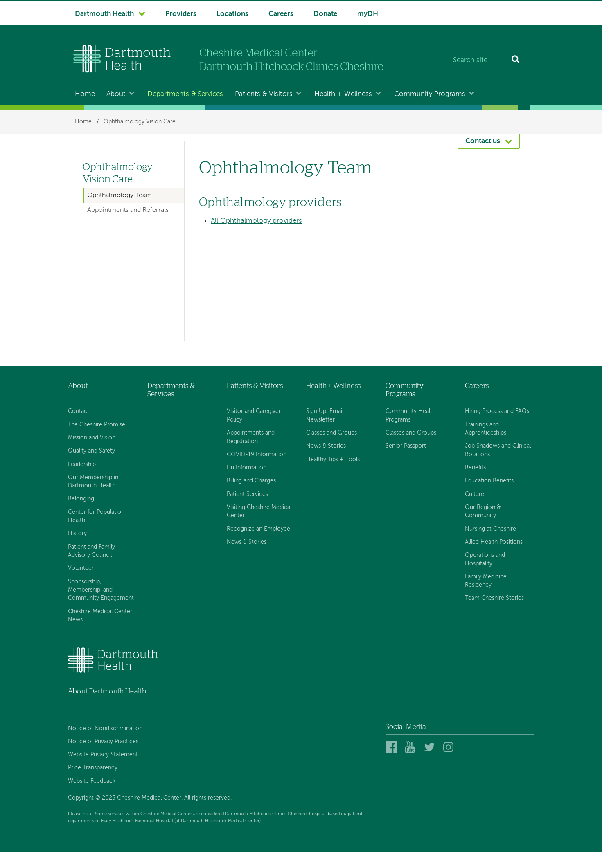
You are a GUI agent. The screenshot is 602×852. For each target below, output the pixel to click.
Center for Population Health (96, 516)
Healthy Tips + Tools (333, 459)
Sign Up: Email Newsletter (324, 415)
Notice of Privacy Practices (103, 741)
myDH (367, 14)
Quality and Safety (91, 451)
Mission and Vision (91, 438)
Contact (78, 411)
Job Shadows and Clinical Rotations (498, 450)
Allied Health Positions (494, 542)
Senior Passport (406, 446)
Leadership (82, 464)
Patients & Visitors (264, 94)
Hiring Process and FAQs (497, 411)
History (77, 533)
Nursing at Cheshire (490, 529)
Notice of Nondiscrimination (105, 728)
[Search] (515, 60)
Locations (232, 14)
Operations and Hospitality (485, 559)
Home (85, 94)
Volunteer (81, 568)
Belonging (81, 499)
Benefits (475, 468)
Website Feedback (91, 781)
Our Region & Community (483, 511)
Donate (325, 14)
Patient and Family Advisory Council (91, 551)
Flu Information (246, 468)
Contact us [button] (482, 141)
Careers (280, 14)
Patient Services (247, 494)
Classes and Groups (331, 433)
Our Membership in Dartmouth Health (93, 482)
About (116, 94)
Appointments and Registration (251, 437)
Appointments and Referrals (128, 210)
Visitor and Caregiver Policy (254, 415)
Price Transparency (92, 768)
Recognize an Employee (258, 529)
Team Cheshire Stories (494, 598)
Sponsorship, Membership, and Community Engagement (101, 590)
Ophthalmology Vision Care (140, 122)
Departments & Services (185, 94)
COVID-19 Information (256, 454)
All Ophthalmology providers (256, 220)
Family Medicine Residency (486, 581)
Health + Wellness (343, 94)
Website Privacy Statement (103, 755)
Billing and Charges (251, 481)
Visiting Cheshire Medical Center (259, 511)
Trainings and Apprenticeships (485, 429)
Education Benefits (489, 481)
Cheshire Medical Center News (100, 616)
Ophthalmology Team (119, 195)
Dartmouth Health (104, 14)
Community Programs (429, 94)
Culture (474, 494)
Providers (180, 14)
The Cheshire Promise (96, 425)
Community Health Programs (410, 415)
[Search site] (480, 60)
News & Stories (246, 542)
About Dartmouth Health (107, 691)
